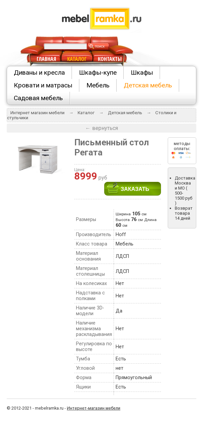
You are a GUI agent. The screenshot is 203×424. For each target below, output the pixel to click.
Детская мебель (148, 85)
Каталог (86, 112)
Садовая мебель (38, 98)
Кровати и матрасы (43, 85)
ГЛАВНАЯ (46, 59)
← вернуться (101, 128)
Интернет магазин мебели (37, 112)
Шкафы (142, 72)
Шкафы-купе (98, 72)
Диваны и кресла (39, 72)
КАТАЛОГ (77, 59)
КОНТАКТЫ (110, 59)
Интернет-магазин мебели (93, 408)
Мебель (98, 85)
